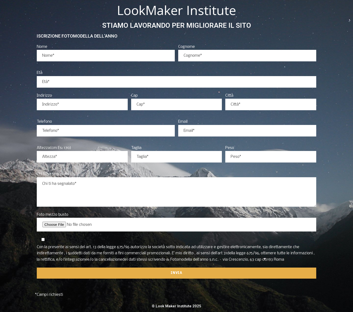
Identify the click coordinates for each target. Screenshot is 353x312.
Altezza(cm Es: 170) (54, 148)
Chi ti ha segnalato (53, 174)
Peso (229, 148)
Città (229, 96)
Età (39, 73)
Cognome (186, 47)
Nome (42, 47)
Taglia (136, 148)
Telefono (44, 122)
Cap (134, 96)
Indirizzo (44, 96)
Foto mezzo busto (52, 215)
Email (183, 122)
